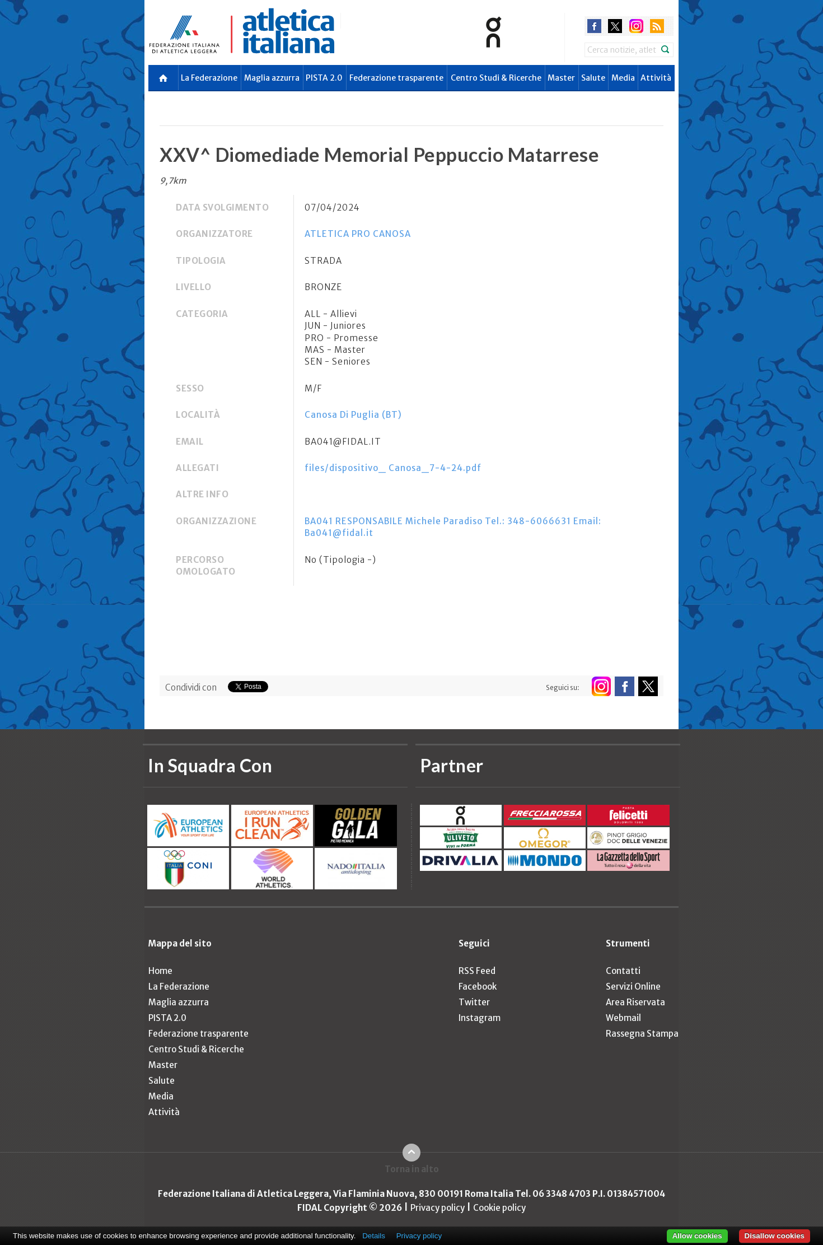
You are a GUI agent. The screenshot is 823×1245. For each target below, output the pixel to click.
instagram (636, 26)
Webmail (623, 1018)
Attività (655, 78)
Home (160, 971)
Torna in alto (412, 1169)
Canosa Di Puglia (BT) (353, 414)
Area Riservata (635, 1002)
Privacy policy (437, 1207)
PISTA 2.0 (324, 78)
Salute (593, 78)
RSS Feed (477, 971)
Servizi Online (633, 986)
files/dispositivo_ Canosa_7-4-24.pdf (393, 468)
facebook (594, 26)
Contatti (623, 971)
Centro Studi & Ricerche (496, 78)
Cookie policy (499, 1207)
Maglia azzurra (272, 78)
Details (373, 1236)
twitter (615, 26)
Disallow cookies (775, 1236)
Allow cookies (697, 1236)
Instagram (480, 1018)
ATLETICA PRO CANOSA (358, 234)
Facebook (478, 986)
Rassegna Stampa (642, 1033)
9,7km (173, 180)
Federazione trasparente (396, 78)
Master (561, 78)
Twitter (474, 1002)
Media (623, 78)
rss (657, 26)
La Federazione (209, 78)
